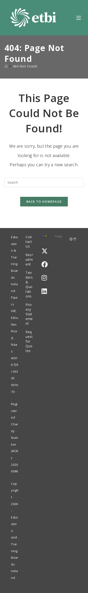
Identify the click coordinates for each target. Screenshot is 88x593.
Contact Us (29, 242)
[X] (45, 251)
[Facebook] (45, 264)
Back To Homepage (44, 201)
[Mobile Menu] (78, 17)
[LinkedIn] (44, 291)
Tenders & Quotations (29, 284)
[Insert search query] (44, 182)
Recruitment (29, 259)
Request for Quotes (29, 341)
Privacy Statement (29, 314)
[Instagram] (44, 278)
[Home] (6, 66)
